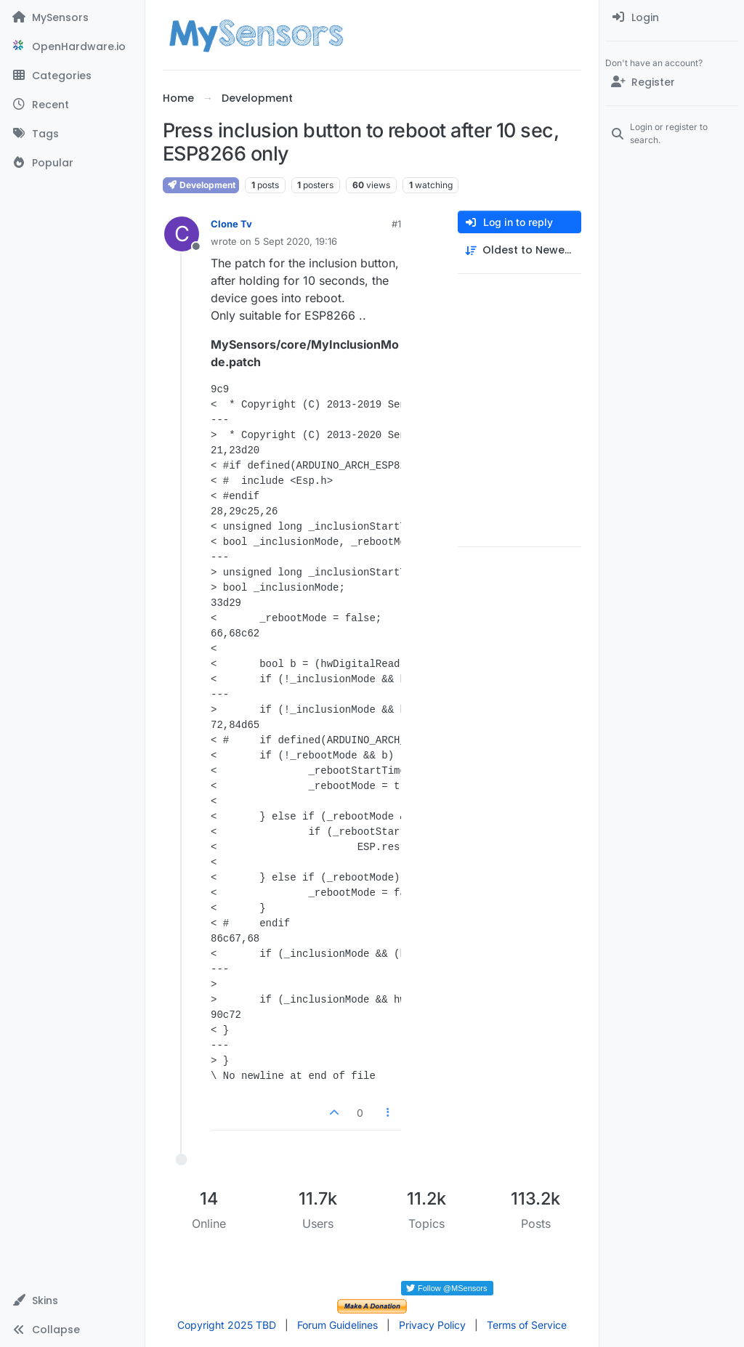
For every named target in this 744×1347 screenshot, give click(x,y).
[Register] (671, 82)
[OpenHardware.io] (72, 46)
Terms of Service (527, 1325)
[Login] (671, 17)
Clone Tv (231, 224)
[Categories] (72, 75)
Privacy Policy (432, 1325)
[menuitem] (671, 17)
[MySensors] (72, 17)
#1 (396, 224)
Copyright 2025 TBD (226, 1325)
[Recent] (72, 104)
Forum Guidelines (337, 1325)
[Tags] (72, 133)
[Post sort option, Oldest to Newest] (519, 250)
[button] (72, 1300)
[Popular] (72, 162)
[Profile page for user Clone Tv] (181, 234)
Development (200, 184)
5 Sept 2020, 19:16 (295, 241)
